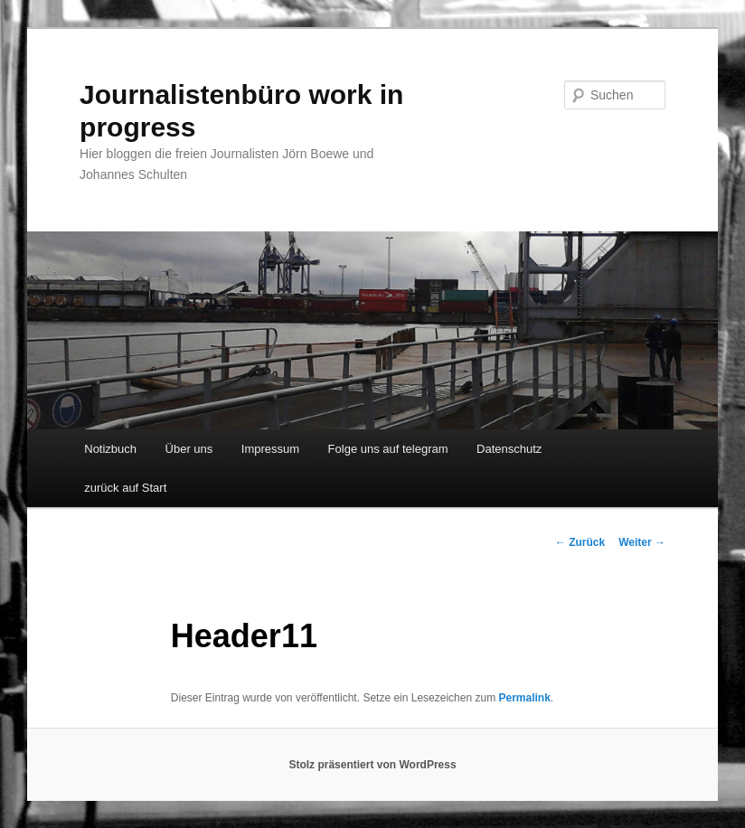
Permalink (524, 698)
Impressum (270, 449)
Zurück (580, 542)
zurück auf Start (125, 487)
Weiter (641, 542)
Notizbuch (110, 449)
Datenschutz (509, 449)
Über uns (189, 449)
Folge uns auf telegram (388, 449)
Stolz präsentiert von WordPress (372, 764)
